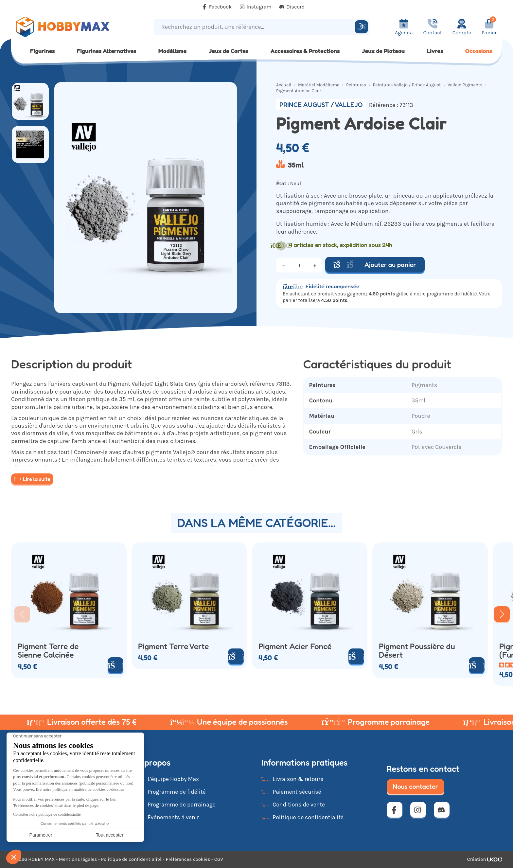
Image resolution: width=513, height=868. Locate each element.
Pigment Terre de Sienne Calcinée (48, 650)
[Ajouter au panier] (115, 665)
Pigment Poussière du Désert (417, 650)
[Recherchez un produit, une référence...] (255, 27)
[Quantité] (299, 265)
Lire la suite (32, 479)
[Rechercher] (361, 26)
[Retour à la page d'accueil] (72, 27)
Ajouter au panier (375, 265)
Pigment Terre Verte (173, 646)
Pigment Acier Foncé (294, 646)
